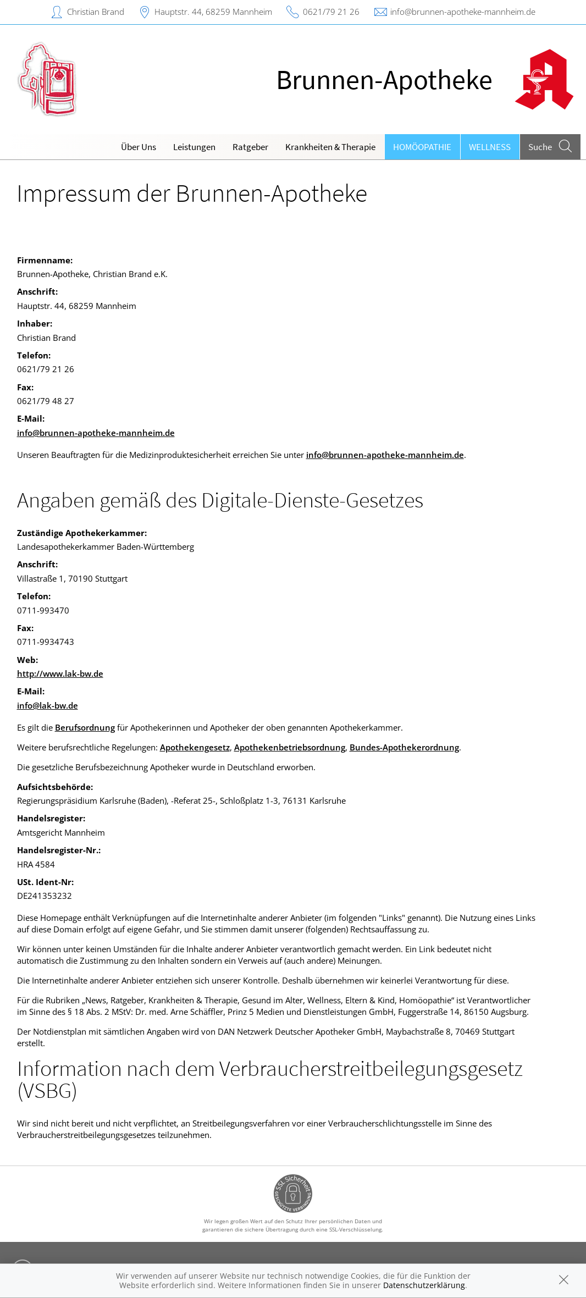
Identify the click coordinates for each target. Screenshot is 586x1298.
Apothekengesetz (195, 747)
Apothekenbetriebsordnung (289, 747)
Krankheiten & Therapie (330, 147)
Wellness (490, 147)
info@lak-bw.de (47, 705)
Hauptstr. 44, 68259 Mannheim (213, 11)
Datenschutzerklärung (424, 1285)
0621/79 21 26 (331, 11)
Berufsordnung (85, 727)
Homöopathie (422, 147)
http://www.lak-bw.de (60, 673)
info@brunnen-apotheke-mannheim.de (462, 11)
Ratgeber (250, 147)
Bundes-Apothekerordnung (404, 747)
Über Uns (138, 147)
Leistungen (194, 147)
